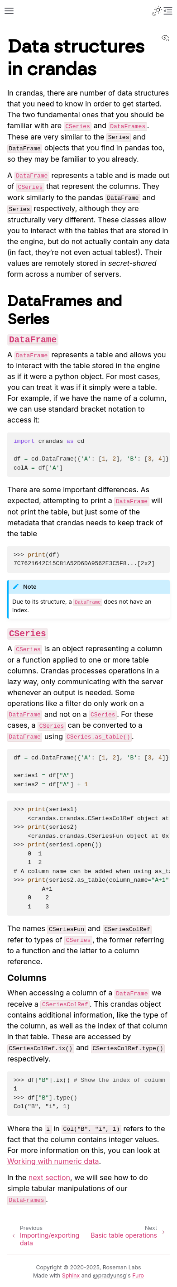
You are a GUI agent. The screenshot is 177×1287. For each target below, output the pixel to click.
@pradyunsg (109, 1275)
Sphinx (71, 1275)
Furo (138, 1275)
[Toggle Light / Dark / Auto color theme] (157, 10)
